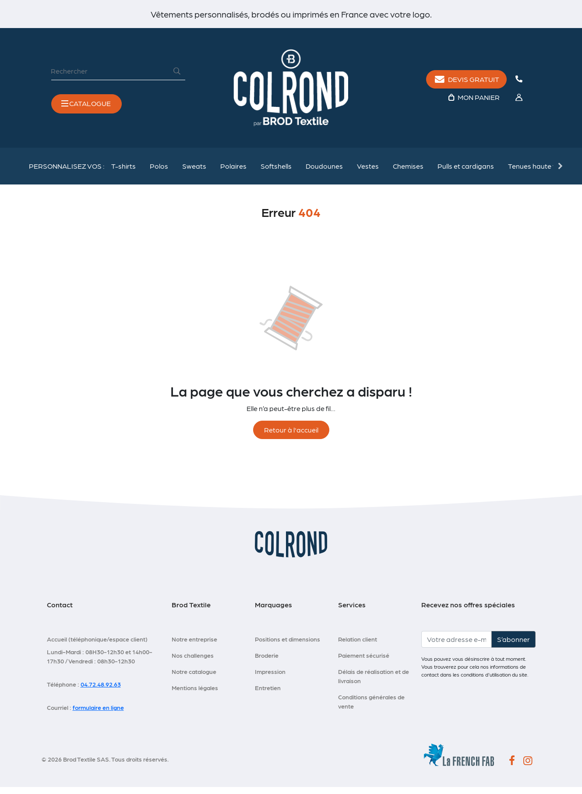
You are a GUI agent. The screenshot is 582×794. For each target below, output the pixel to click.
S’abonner (513, 646)
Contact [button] (60, 611)
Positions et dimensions (287, 645)
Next (559, 172)
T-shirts (123, 172)
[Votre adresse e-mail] (456, 646)
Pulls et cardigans (465, 172)
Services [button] (352, 611)
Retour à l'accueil (291, 436)
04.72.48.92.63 (101, 691)
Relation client (357, 645)
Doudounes (324, 172)
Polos (159, 172)
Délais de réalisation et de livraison (373, 683)
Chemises (408, 172)
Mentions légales (195, 694)
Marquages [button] (273, 611)
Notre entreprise (194, 645)
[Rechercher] (110, 73)
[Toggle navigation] (86, 106)
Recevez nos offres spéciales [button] (468, 611)
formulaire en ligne (98, 714)
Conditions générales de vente (371, 708)
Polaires (233, 172)
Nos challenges (193, 662)
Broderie (267, 662)
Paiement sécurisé (363, 662)
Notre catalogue (194, 678)
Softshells (276, 172)
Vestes (368, 172)
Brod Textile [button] (191, 611)
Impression (270, 678)
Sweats (194, 172)
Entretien (268, 694)
